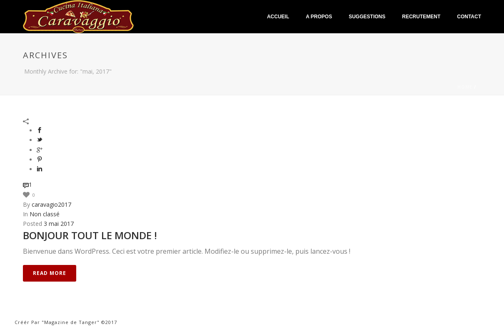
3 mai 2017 (59, 224)
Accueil (278, 17)
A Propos (319, 17)
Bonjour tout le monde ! (90, 235)
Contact (469, 17)
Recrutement (421, 17)
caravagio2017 (51, 204)
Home (464, 87)
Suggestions (367, 17)
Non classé (45, 214)
